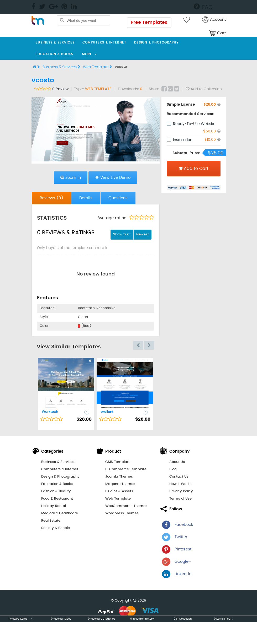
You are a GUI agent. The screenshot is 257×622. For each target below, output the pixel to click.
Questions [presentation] (118, 198)
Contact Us (178, 476)
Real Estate (50, 520)
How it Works (180, 484)
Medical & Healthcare (59, 513)
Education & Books (54, 54)
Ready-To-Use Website (194, 124)
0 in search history (142, 619)
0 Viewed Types (61, 619)
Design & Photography (156, 42)
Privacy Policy (181, 491)
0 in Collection (183, 619)
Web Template (97, 67)
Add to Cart (193, 168)
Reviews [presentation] (51, 198)
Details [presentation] (85, 198)
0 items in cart (223, 619)
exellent (107, 412)
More (87, 54)
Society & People (55, 528)
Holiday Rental (53, 506)
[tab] (51, 198)
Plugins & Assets (119, 491)
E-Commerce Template (125, 469)
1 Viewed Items (20, 619)
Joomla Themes (119, 476)
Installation (182, 140)
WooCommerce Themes (126, 506)
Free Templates (149, 22)
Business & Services (55, 42)
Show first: (122, 234)
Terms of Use (180, 498)
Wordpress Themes (122, 513)
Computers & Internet (104, 42)
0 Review (60, 89)
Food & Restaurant (57, 498)
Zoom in (70, 177)
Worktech (50, 412)
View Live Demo (112, 177)
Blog (173, 469)
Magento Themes (120, 484)
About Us (177, 462)
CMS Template (117, 462)
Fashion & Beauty (56, 491)
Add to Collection (204, 89)
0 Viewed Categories (101, 619)
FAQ (203, 6)
